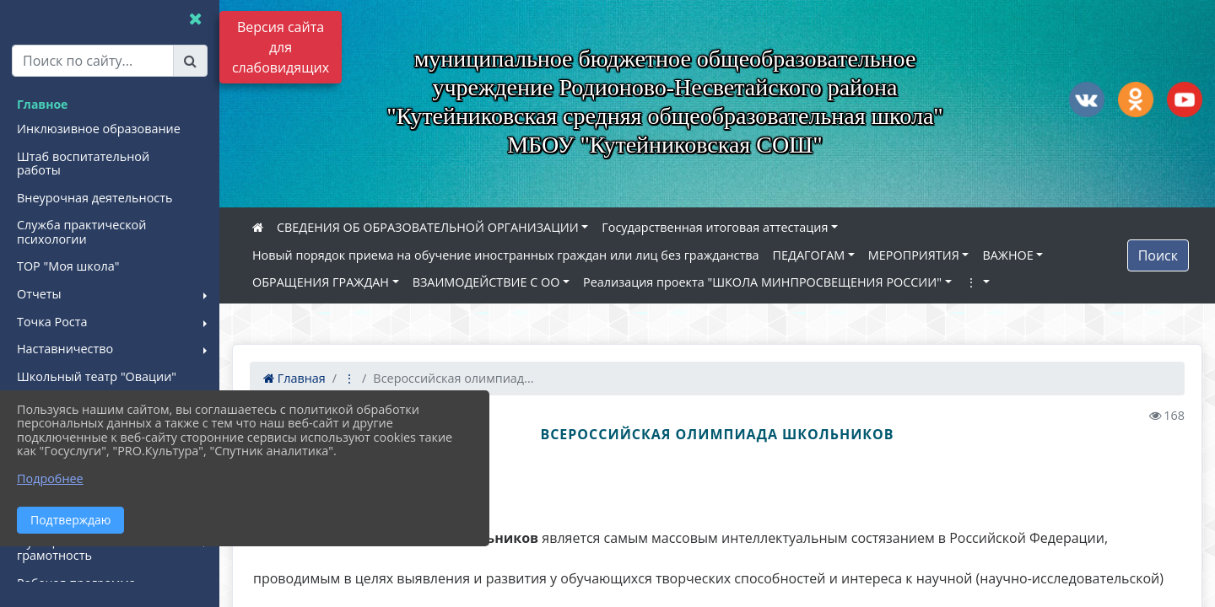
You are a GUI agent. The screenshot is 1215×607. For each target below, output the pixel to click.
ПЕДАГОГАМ (809, 255)
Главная (294, 378)
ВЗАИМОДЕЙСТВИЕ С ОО (486, 282)
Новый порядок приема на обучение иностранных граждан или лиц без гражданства (505, 255)
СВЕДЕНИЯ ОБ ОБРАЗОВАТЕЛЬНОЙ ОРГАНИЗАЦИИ (428, 227)
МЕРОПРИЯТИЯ (913, 255)
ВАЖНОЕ (1007, 255)
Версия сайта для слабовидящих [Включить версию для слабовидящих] (280, 47)
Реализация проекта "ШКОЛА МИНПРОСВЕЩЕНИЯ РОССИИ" (762, 282)
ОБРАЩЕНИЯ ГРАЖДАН (320, 282)
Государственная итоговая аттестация (715, 227)
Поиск (1158, 255)
